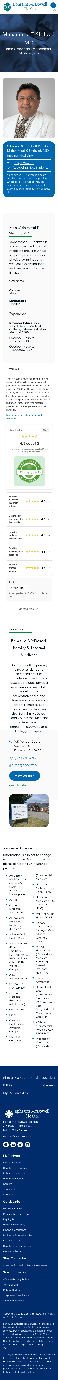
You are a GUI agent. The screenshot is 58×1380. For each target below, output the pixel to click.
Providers (23, 49)
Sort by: (12, 582)
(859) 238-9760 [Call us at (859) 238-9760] (26, 765)
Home (8, 49)
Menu (53, 6)
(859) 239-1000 (22, 1136)
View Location (24, 775)
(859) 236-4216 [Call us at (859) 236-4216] (23, 163)
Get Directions (19, 785)
